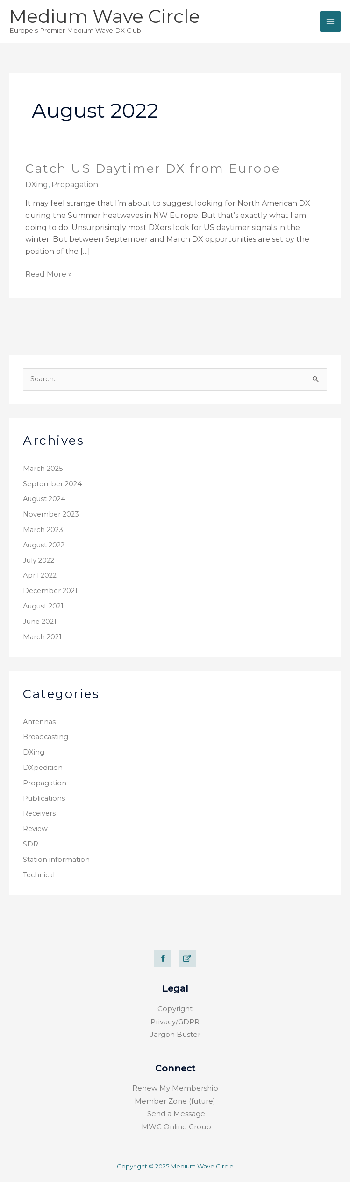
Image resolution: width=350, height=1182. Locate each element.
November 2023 (51, 514)
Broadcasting (45, 737)
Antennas (39, 722)
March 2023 (43, 529)
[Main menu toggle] (330, 21)
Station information (56, 859)
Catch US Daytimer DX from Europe (152, 168)
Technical (39, 875)
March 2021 (42, 637)
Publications (44, 798)
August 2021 (43, 606)
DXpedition (43, 767)
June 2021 (40, 621)
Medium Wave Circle (104, 16)
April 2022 (40, 575)
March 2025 (43, 468)
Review (35, 829)
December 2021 (50, 591)
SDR (30, 844)
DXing (33, 752)
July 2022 (38, 560)
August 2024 (44, 499)
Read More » (48, 273)
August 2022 (43, 545)
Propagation (44, 783)
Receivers (39, 813)
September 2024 (52, 484)
